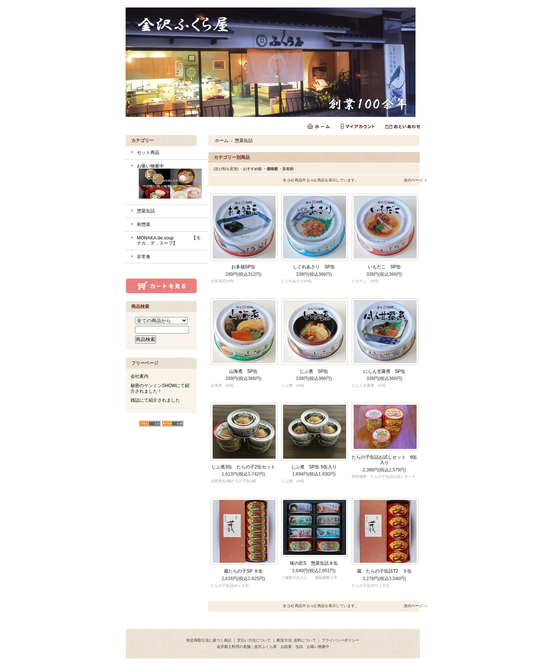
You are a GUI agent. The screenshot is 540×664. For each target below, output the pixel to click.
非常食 (143, 256)
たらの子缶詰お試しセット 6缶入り (384, 460)
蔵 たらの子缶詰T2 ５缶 (384, 571)
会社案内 (139, 376)
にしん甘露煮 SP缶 (384, 371)
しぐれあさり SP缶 (314, 266)
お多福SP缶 (243, 266)
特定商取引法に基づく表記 (208, 640)
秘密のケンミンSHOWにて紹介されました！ (159, 388)
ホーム (221, 140)
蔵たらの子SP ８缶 (243, 571)
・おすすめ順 (250, 169)
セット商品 (148, 152)
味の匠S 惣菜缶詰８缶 (314, 563)
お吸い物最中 (169, 182)
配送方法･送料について (296, 640)
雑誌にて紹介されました (155, 400)
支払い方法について (254, 640)
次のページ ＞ (416, 180)
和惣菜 (143, 224)
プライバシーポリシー (340, 640)
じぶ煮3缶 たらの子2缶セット (243, 467)
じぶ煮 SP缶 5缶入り (314, 467)
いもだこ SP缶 (384, 266)
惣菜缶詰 (146, 211)
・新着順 (286, 169)
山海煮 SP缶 (243, 371)
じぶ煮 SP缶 (314, 371)
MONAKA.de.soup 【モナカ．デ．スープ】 (169, 240)
